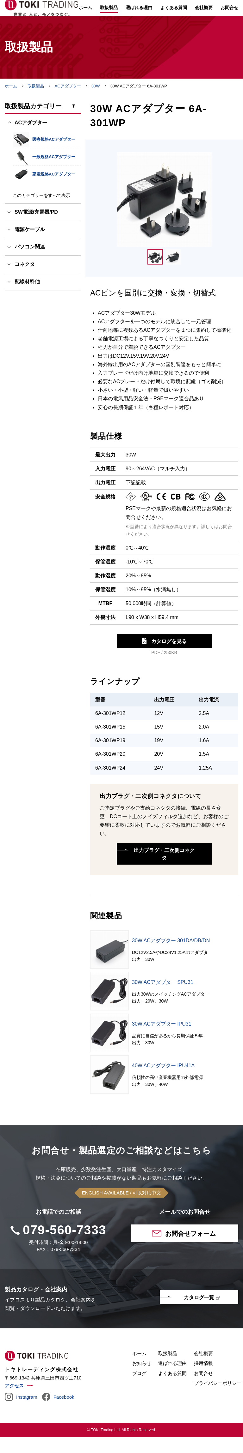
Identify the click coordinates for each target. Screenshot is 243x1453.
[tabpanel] (164, 215)
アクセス (14, 1401)
